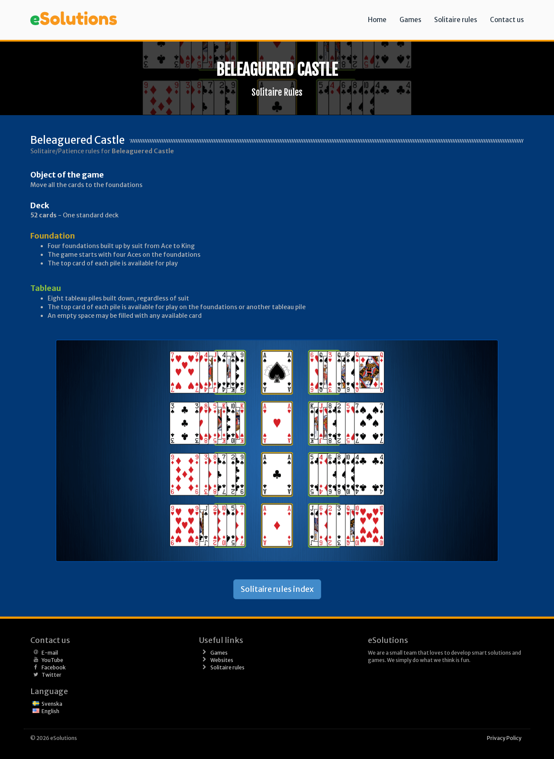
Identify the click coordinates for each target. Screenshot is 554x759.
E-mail (50, 652)
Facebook (54, 667)
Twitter (51, 675)
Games (410, 20)
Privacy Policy (504, 738)
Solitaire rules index (277, 589)
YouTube (52, 660)
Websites (221, 660)
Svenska (52, 704)
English (50, 711)
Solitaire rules (455, 20)
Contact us (507, 20)
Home (377, 20)
